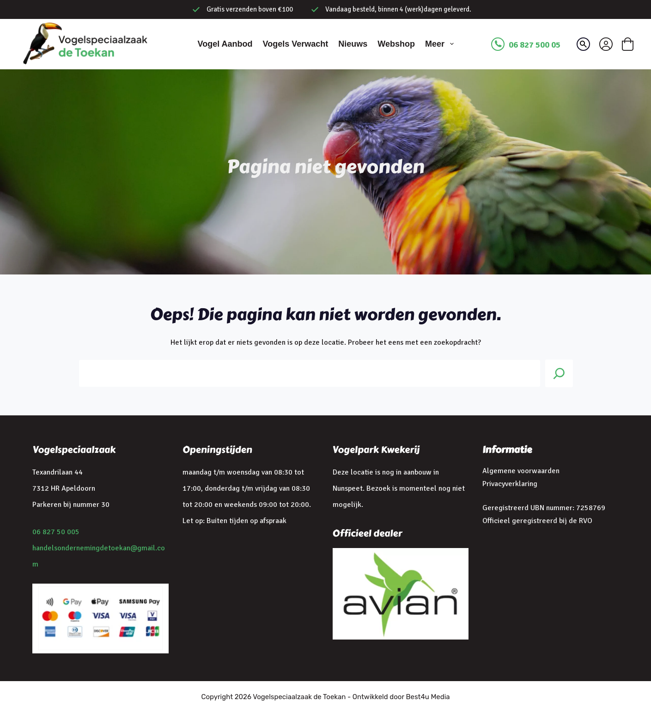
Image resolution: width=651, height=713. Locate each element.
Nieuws (352, 44)
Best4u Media (428, 697)
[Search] (559, 373)
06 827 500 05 (534, 45)
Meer (441, 43)
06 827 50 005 (55, 531)
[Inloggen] (606, 44)
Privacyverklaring (509, 483)
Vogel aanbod (224, 44)
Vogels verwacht (295, 44)
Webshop (396, 44)
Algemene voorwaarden (521, 470)
